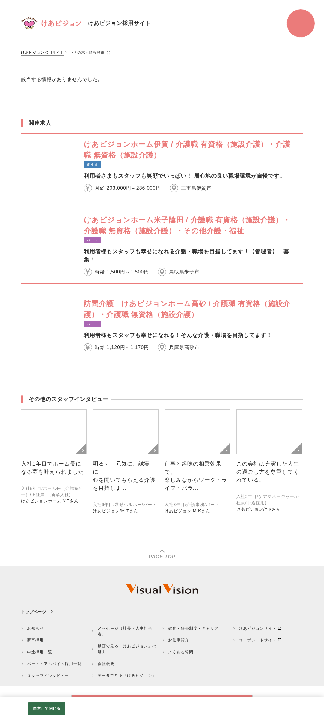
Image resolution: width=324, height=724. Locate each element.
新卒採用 (35, 640)
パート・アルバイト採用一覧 (54, 664)
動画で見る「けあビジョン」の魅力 (127, 649)
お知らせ (35, 628)
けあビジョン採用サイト (42, 52)
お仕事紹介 (178, 640)
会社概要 (106, 664)
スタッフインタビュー (48, 676)
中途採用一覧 (39, 652)
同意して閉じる (46, 708)
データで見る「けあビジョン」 (127, 675)
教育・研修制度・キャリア (193, 628)
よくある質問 (180, 652)
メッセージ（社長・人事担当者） (125, 631)
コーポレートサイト (258, 640)
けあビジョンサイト (258, 628)
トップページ (33, 612)
